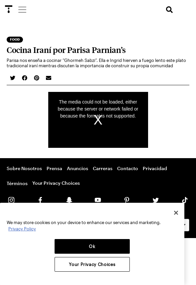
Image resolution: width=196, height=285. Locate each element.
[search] (169, 9)
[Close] (176, 212)
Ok (92, 246)
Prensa (54, 168)
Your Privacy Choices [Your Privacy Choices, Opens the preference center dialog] (92, 264)
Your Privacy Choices (56, 183)
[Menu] (22, 9)
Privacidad (155, 168)
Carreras (102, 168)
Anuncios (77, 168)
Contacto (127, 168)
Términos (17, 183)
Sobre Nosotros (24, 168)
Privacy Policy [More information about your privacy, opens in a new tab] (22, 228)
